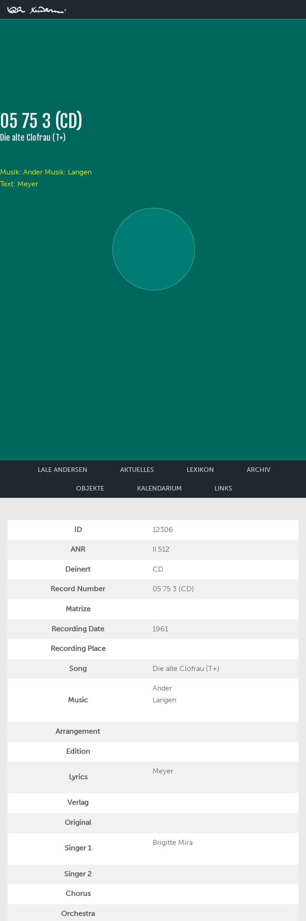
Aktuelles (137, 470)
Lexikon (200, 470)
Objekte (90, 488)
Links (223, 488)
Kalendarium (159, 488)
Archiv (258, 470)
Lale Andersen (62, 470)
